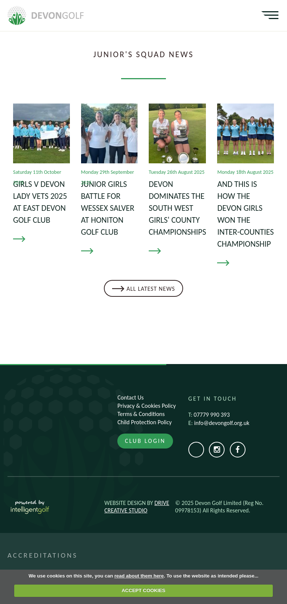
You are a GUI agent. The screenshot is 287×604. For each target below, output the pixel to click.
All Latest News (151, 288)
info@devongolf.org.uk (221, 422)
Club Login (145, 440)
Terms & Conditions (141, 413)
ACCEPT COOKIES (143, 590)
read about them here (139, 576)
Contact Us (130, 397)
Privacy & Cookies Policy (146, 405)
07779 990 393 (211, 414)
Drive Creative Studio (136, 506)
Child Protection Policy (144, 422)
